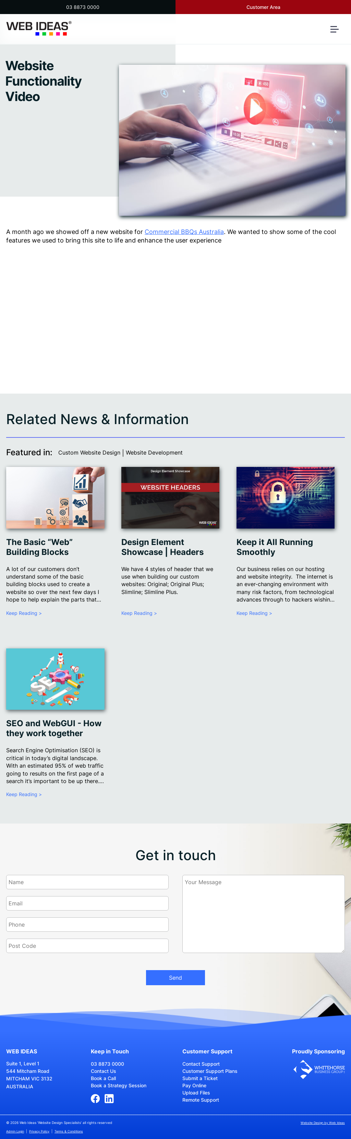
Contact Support (201, 1064)
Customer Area (263, 7)
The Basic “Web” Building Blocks (39, 547)
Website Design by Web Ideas (323, 1123)
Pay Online (194, 1085)
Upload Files (196, 1092)
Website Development (154, 452)
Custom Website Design (89, 452)
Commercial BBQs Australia (184, 231)
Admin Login (15, 1131)
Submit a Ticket (200, 1078)
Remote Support (200, 1100)
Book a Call (103, 1078)
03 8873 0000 (82, 7)
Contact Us (103, 1071)
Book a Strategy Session (118, 1085)
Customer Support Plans (210, 1071)
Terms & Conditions (69, 1131)
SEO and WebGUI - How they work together (53, 728)
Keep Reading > (24, 613)
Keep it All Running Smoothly (275, 547)
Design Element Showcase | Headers (162, 547)
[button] (337, 32)
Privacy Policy (39, 1131)
